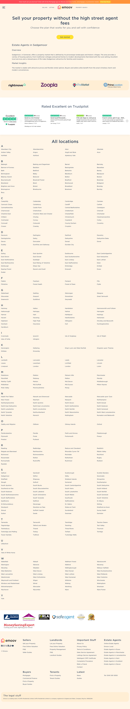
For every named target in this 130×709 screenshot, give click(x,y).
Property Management (58, 649)
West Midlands (102, 574)
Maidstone (4, 375)
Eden (99, 263)
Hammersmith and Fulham (106, 308)
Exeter (3, 272)
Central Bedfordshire (72, 207)
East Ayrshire (37, 253)
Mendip (99, 378)
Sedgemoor (5, 476)
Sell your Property (29, 643)
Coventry (100, 223)
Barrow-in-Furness (7, 167)
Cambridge (69, 201)
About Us (80, 643)
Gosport (36, 296)
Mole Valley (5, 388)
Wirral (35, 583)
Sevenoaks (100, 476)
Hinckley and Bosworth (105, 321)
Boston (99, 177)
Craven (3, 226)
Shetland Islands (71, 479)
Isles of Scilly (5, 339)
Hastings (100, 314)
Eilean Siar (36, 266)
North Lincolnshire (39, 409)
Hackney (4, 308)
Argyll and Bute (70, 152)
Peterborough (102, 433)
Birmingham (5, 174)
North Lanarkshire (7, 409)
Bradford (68, 180)
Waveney (100, 565)
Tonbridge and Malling (9, 532)
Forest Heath (37, 284)
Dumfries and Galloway (41, 244)
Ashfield (4, 155)
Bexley (99, 170)
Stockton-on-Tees (39, 507)
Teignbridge (5, 525)
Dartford (68, 235)
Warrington (5, 565)
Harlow (67, 311)
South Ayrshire (6, 485)
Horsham (4, 324)
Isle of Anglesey (70, 336)
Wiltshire (68, 580)
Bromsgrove (5, 189)
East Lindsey (69, 260)
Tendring (68, 525)
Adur (67, 149)
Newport (68, 400)
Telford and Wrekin (39, 525)
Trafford (36, 535)
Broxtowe (68, 189)
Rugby (99, 458)
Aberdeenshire (38, 149)
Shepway (36, 479)
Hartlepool (68, 314)
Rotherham (69, 458)
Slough (3, 482)
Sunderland (69, 510)
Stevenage (36, 504)
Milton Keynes (102, 384)
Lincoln (99, 363)
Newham (36, 400)
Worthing (68, 586)
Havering (36, 318)
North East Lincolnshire (41, 406)
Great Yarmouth (102, 296)
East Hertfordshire (7, 260)
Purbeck (36, 439)
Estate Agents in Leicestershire (115, 655)
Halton (35, 308)
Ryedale (4, 464)
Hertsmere (100, 318)
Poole (35, 436)
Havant (3, 318)
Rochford (100, 454)
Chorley (35, 217)
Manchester (101, 375)
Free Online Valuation (30, 646)
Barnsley (100, 164)
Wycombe (36, 589)
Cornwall (4, 223)
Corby (99, 220)
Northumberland (39, 412)
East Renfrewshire (7, 263)
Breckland (4, 183)
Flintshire (4, 284)
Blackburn (68, 174)
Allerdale (100, 149)
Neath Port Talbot (7, 396)
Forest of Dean (70, 284)
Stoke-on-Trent (70, 507)
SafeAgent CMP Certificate (86, 658)
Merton (35, 381)
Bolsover (36, 177)
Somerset (68, 482)
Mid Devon (69, 381)
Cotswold (36, 223)
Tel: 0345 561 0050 (111, 675)
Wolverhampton (6, 586)
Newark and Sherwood (41, 396)
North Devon (69, 403)
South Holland (102, 488)
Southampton (102, 482)
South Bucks (37, 485)
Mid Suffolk (37, 384)
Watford (68, 565)
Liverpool (4, 366)
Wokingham (101, 583)
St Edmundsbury (7, 504)
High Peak (36, 321)
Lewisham (36, 363)
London (36, 366)
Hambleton (69, 308)
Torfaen (67, 532)
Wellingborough (70, 568)
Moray (67, 388)
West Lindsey (38, 574)
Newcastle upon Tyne (104, 396)
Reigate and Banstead (9, 451)
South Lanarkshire (71, 491)
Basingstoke (69, 167)
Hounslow (36, 324)
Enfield (99, 266)
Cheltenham (69, 211)
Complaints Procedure (85, 661)
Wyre (67, 589)
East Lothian (101, 260)
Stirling (99, 504)
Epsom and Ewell (39, 269)
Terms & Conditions (84, 649)
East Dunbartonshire (72, 256)
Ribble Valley (101, 451)
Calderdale (37, 201)
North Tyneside (6, 412)
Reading (4, 448)
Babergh (4, 164)
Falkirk (3, 281)
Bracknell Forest (38, 180)
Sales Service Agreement (85, 652)
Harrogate (100, 311)
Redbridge (37, 448)
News (79, 675)
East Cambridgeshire (104, 253)
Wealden (36, 568)
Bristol (35, 186)
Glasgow (100, 293)
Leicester (100, 360)
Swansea (68, 513)
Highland (4, 321)
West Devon (37, 571)
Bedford (36, 170)
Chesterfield (69, 214)
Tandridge (68, 522)
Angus (35, 152)
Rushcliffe (36, 461)
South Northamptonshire (10, 495)
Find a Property (28, 681)
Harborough (5, 311)
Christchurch (69, 217)
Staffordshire (69, 501)
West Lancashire (7, 574)
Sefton (35, 476)
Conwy (35, 220)
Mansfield (4, 378)
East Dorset (37, 256)
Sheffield (4, 479)
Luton (99, 366)
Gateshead (5, 293)
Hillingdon (68, 321)
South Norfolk (102, 491)
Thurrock (100, 528)
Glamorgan (69, 293)
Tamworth (36, 522)
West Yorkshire (102, 577)
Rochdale (68, 454)
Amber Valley (5, 152)
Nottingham (69, 415)
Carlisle (99, 204)
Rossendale (5, 458)
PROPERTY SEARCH (81, 7)
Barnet (67, 164)
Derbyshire (69, 238)
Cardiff (67, 204)
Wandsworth (101, 561)
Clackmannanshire (103, 217)
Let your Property (56, 643)
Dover (99, 241)
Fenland (68, 281)
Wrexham (100, 586)
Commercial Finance (30, 678)
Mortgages (26, 675)
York (2, 598)
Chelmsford (37, 211)
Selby (67, 476)
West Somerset (70, 577)
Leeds (67, 360)
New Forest (5, 400)
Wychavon (4, 589)
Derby (35, 238)
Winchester (101, 580)
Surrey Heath (101, 510)
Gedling (36, 293)
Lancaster (36, 360)
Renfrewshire (37, 451)
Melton (67, 378)
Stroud (3, 510)
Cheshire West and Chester (42, 214)
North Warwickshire (72, 412)
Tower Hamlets (6, 535)
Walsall (35, 561)
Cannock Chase (6, 204)
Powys (99, 436)
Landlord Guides (56, 655)
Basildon (36, 167)
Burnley (99, 189)
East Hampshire (102, 256)
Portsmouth (69, 436)
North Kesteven (102, 406)
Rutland (99, 461)
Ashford (36, 155)
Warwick (36, 565)
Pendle (35, 433)
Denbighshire (5, 238)
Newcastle (68, 396)
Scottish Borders (103, 473)
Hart (34, 314)
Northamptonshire (7, 403)
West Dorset (69, 571)
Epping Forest (6, 269)
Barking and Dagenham (41, 164)
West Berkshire (6, 571)
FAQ (24, 649)
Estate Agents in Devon (112, 664)
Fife (98, 281)
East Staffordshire (71, 263)
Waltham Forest (70, 561)
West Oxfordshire (39, 577)
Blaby (35, 174)
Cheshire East (6, 214)
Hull (66, 324)
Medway (36, 378)
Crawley (36, 226)
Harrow (3, 314)
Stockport (4, 507)
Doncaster (36, 241)
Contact (80, 667)
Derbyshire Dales (103, 238)
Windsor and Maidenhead (10, 583)
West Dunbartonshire (104, 571)
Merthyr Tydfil (6, 381)
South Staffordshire (8, 498)
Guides (79, 678)
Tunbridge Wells (71, 535)
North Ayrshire (38, 403)
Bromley (100, 186)
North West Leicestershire (106, 412)
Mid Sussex (69, 384)
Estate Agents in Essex (112, 649)
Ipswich (36, 336)
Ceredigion (101, 207)
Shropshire (101, 479)
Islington (36, 339)
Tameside (4, 522)
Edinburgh (5, 266)
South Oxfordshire (39, 495)
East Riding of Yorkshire (41, 263)
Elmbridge (68, 266)
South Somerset (102, 495)
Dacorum (4, 235)
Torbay (35, 532)
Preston (3, 439)
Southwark (69, 498)
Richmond (4, 454)
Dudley (3, 244)
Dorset (67, 241)
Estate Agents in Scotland (113, 661)
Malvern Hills (69, 375)
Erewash (68, 269)
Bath (2, 170)
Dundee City (69, 244)
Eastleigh (36, 260)
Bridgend (100, 183)
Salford (3, 473)
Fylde (99, 284)
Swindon (100, 513)
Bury (2, 192)
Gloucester (5, 296)
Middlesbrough (102, 381)
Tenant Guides (55, 678)
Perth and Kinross (71, 433)
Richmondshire (38, 454)
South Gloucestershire (40, 488)
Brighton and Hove (7, 186)
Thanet (35, 528)
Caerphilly (4, 201)
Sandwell (36, 473)
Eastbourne (69, 253)
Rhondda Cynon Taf (72, 451)
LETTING (51, 7)
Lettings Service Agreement (87, 655)
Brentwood (69, 183)
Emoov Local (108, 646)
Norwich (36, 415)
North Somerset (102, 409)
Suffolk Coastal (38, 510)
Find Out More (105, 2)
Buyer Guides (27, 684)
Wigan (35, 580)
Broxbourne (37, 189)
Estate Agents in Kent (111, 658)
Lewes (3, 363)
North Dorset (101, 403)
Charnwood (5, 211)
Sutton (3, 513)
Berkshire (68, 170)
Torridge (100, 532)
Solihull (35, 482)
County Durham (70, 223)
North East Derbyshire (9, 406)
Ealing (3, 253)
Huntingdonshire (103, 324)
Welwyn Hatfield (103, 568)
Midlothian (4, 384)
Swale (35, 513)
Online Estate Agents (111, 643)
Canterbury (37, 204)
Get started (65, 37)
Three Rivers (69, 528)
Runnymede (5, 461)
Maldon (35, 375)
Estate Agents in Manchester (114, 652)
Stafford (36, 501)
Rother (35, 458)
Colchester (5, 220)
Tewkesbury (5, 528)
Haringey (36, 311)
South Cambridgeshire (73, 485)
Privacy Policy (82, 646)
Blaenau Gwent (6, 177)
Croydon (68, 226)
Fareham (36, 281)
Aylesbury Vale (70, 155)
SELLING (44, 7)
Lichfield (68, 363)
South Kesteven (6, 491)
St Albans (100, 501)
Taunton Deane (102, 522)
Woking (67, 583)
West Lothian (69, 574)
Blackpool (100, 174)
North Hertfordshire (72, 406)
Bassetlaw (100, 167)
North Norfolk (70, 409)
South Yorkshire (102, 498)
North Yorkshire (6, 415)
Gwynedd (68, 299)
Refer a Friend (82, 664)
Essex (99, 269)
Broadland (68, 186)
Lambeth (4, 360)
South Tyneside (38, 498)
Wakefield (4, 561)
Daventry (100, 235)
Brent (35, 183)
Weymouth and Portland (9, 580)
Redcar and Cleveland (73, 448)
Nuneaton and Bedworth (105, 415)
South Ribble (69, 495)
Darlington (36, 235)
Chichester (100, 214)
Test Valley (100, 525)
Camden (100, 201)
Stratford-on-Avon (103, 507)
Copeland (68, 220)
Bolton (67, 177)
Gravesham (69, 296)
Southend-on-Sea (7, 488)
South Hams (69, 488)
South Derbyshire (103, 485)
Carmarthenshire (7, 207)
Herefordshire (70, 318)
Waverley (4, 568)
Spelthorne (5, 501)
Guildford (36, 299)
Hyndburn (4, 327)
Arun (98, 152)
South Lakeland (38, 491)
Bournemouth (6, 180)
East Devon (5, 256)
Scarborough (69, 473)
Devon (3, 241)
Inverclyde (4, 336)
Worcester (36, 586)
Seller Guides (27, 652)
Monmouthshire (38, 388)
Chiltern (4, 217)
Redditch (100, 448)
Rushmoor (68, 461)
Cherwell (100, 211)
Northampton (101, 400)
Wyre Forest (101, 589)
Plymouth (4, 436)
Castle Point (37, 207)
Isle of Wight (101, 336)
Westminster (5, 577)
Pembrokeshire (6, 433)
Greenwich (5, 299)
